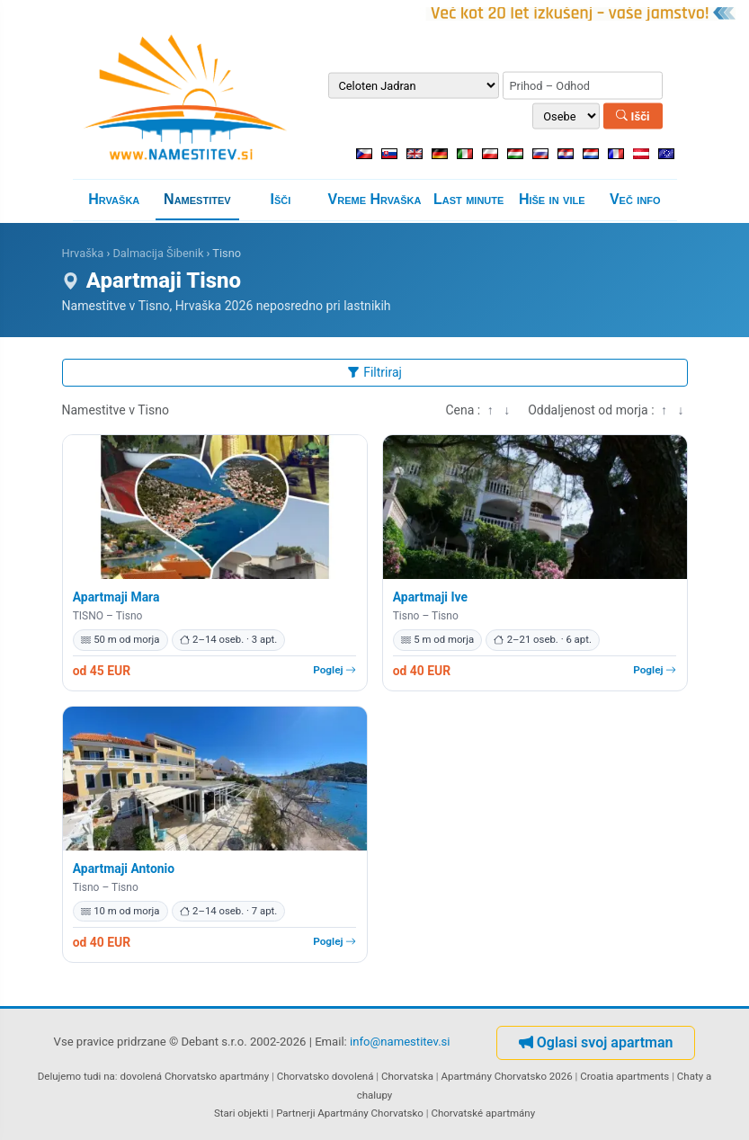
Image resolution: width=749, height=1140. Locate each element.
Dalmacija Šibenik (157, 253)
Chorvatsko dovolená (325, 1076)
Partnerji (295, 1113)
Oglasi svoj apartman (596, 1042)
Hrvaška (113, 199)
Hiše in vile (552, 199)
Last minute (468, 199)
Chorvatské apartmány (483, 1113)
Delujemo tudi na (76, 1076)
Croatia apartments (624, 1076)
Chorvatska (407, 1076)
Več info (635, 199)
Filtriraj (374, 372)
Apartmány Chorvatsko (370, 1113)
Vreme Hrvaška (375, 199)
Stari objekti (241, 1113)
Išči (632, 115)
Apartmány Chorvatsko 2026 (506, 1076)
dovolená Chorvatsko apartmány (194, 1076)
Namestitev (197, 199)
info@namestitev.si (400, 1041)
